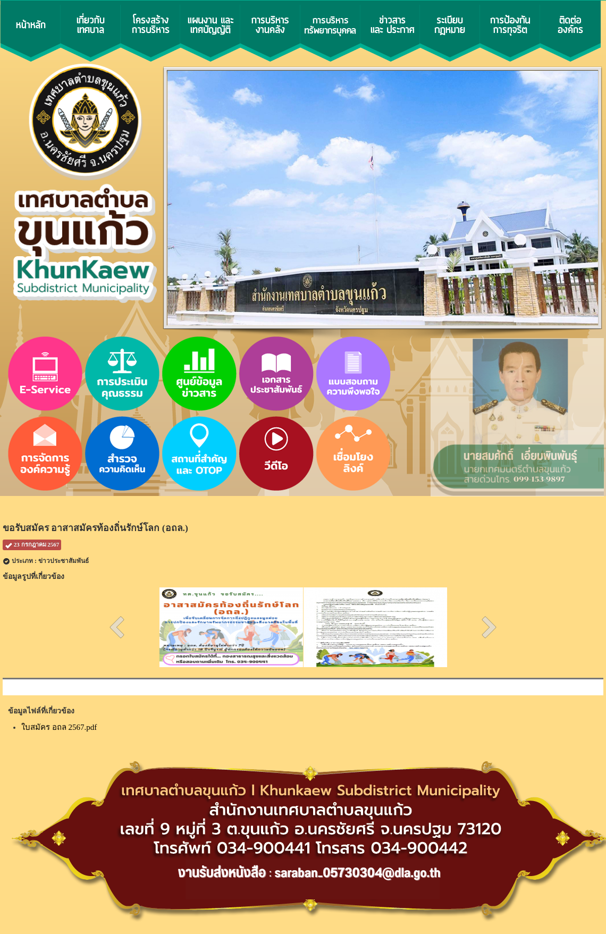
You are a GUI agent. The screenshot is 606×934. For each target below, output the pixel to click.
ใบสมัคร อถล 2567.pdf (59, 727)
